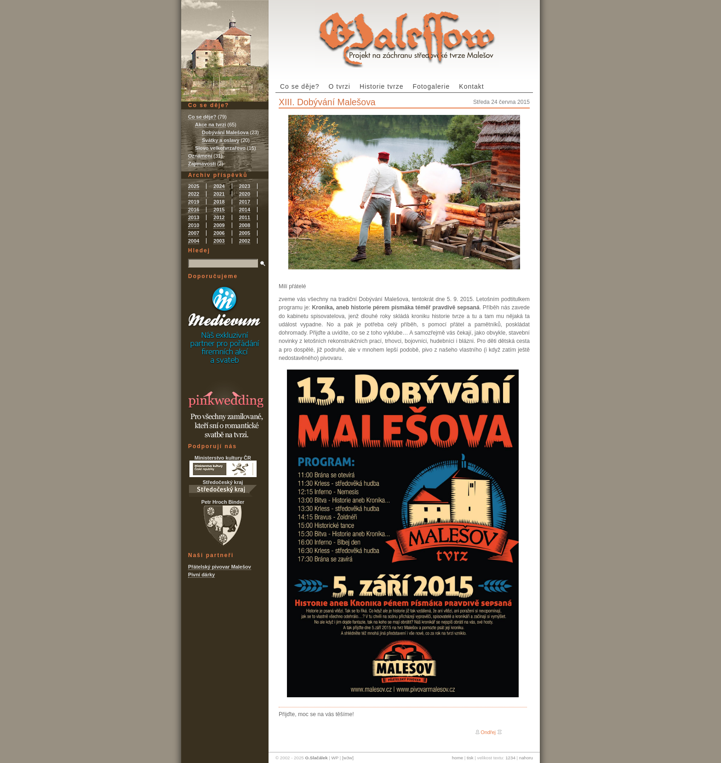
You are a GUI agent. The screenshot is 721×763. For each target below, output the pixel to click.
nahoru (526, 757)
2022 (193, 194)
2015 (218, 209)
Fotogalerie (431, 86)
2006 (218, 233)
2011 (244, 217)
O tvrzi (339, 86)
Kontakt (471, 86)
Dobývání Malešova (225, 132)
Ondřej (488, 732)
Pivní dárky (201, 574)
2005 (244, 233)
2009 (218, 225)
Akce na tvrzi (210, 124)
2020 (244, 194)
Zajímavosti (202, 163)
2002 (244, 241)
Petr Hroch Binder (223, 523)
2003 (218, 241)
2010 (193, 225)
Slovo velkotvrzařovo (220, 148)
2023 (244, 186)
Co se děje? (300, 86)
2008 (244, 225)
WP (335, 757)
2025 (193, 186)
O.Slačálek (316, 757)
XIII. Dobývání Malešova (327, 102)
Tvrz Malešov (407, 34)
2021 (218, 194)
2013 (193, 217)
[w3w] (348, 757)
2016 (193, 209)
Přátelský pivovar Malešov (219, 566)
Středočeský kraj (223, 488)
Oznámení (200, 156)
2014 (244, 209)
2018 (218, 202)
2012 (218, 217)
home (457, 757)
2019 (193, 202)
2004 (193, 241)
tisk (470, 757)
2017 (244, 202)
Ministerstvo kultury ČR (223, 466)
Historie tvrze (382, 86)
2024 (218, 186)
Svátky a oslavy (220, 140)
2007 (193, 233)
